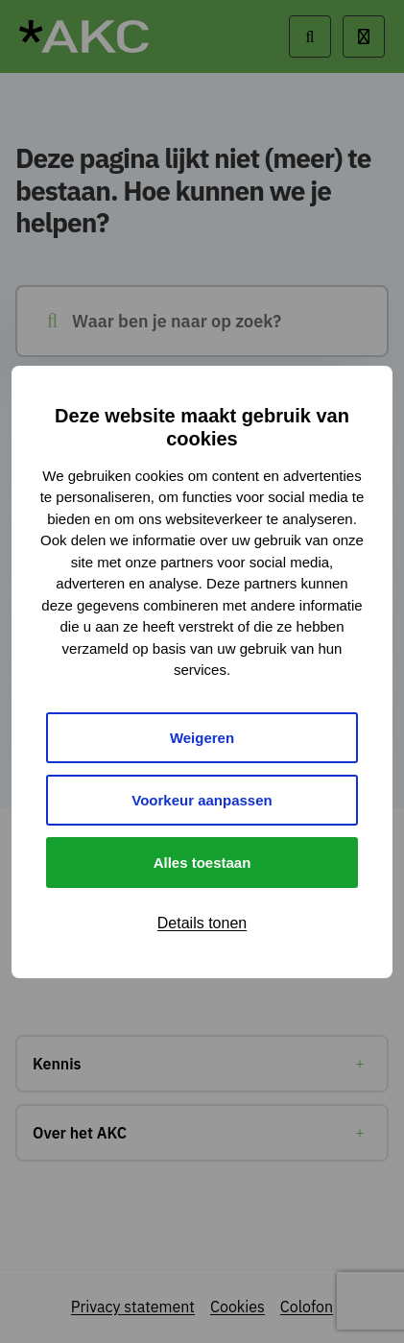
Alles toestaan (202, 862)
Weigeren (202, 738)
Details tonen (202, 923)
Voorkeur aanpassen (201, 800)
